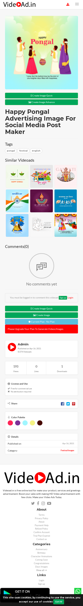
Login (70, 297)
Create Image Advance (42, 102)
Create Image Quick (41, 95)
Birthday (41, 553)
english (36, 150)
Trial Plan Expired (41, 536)
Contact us (41, 539)
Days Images (41, 566)
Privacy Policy (41, 518)
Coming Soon (41, 560)
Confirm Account (42, 532)
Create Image (41, 315)
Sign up (63, 298)
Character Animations (41, 556)
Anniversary (41, 549)
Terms (42, 515)
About (41, 522)
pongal (11, 150)
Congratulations (41, 563)
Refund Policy (41, 528)
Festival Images (67, 450)
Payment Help (41, 525)
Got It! (58, 601)
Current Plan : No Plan (42, 321)
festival (23, 150)
